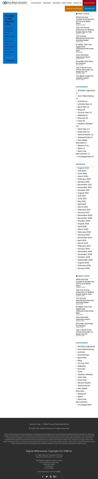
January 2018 (83, 268)
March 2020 (83, 229)
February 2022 (84, 179)
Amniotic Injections (86, 91)
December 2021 (85, 185)
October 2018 (84, 257)
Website (51, 468)
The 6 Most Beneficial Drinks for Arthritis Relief (85, 38)
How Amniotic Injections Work (83, 56)
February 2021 (84, 210)
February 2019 (84, 246)
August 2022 (83, 168)
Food (80, 121)
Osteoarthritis (84, 137)
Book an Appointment (74, 8)
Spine (80, 148)
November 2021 (85, 187)
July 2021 (82, 196)
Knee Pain (82, 132)
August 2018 (83, 263)
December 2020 (85, 215)
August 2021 (83, 193)
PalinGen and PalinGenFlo (9, 19)
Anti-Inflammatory (86, 96)
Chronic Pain (83, 112)
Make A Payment (89, 3)
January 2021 (83, 212)
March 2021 (83, 207)
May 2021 (82, 201)
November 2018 (85, 254)
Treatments (47, 3)
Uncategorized (84, 156)
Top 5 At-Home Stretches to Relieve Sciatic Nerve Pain (85, 30)
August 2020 (83, 224)
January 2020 (84, 235)
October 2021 (84, 190)
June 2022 (82, 173)
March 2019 (83, 243)
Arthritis (81, 101)
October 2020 (84, 221)
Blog (80, 110)
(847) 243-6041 (89, 8)
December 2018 (85, 252)
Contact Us (77, 3)
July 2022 (82, 171)
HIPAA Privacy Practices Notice (56, 424)
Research (82, 146)
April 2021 (82, 204)
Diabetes (82, 115)
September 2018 (85, 260)
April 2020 (82, 226)
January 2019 (83, 249)
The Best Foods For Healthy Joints (85, 77)
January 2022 (84, 182)
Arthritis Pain (83, 104)
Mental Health (84, 135)
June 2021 (82, 199)
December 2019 (85, 238)
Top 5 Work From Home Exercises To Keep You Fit (84, 70)
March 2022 (83, 176)
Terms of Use (34, 424)
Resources (56, 3)
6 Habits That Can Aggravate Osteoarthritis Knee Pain (85, 48)
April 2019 (82, 240)
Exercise (81, 118)
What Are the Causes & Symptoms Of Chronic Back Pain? (85, 20)
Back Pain (82, 107)
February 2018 (84, 265)
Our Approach (36, 3)
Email (46, 468)
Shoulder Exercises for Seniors (84, 62)
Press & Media (67, 3)
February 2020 (84, 232)
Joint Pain (82, 129)
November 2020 (85, 218)
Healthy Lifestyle (85, 124)
